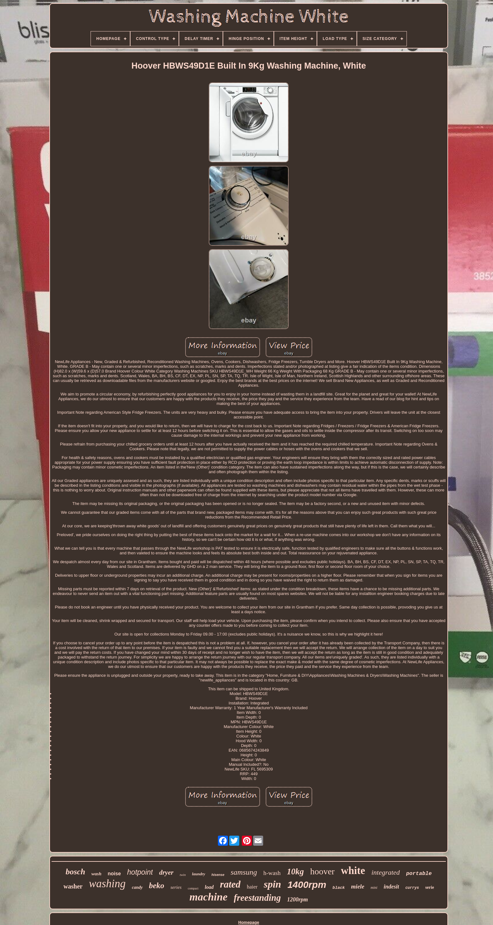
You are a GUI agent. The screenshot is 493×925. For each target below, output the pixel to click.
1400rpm (306, 884)
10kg (295, 871)
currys (412, 888)
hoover (322, 871)
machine (209, 897)
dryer (166, 872)
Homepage (248, 922)
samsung (244, 872)
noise (114, 873)
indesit (391, 886)
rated (230, 884)
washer (73, 886)
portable (419, 874)
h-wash (272, 873)
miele (357, 886)
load (209, 887)
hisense (218, 875)
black (339, 887)
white (353, 870)
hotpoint (140, 872)
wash (96, 873)
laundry (198, 874)
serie (429, 887)
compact (193, 888)
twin (183, 875)
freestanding (257, 898)
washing (107, 883)
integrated (385, 872)
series (175, 887)
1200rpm (297, 899)
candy (137, 887)
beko (156, 885)
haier (252, 887)
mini (374, 887)
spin (272, 884)
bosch (75, 871)
